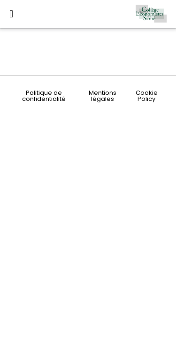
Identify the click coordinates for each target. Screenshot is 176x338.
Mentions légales (102, 96)
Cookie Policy (147, 96)
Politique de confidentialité (44, 96)
